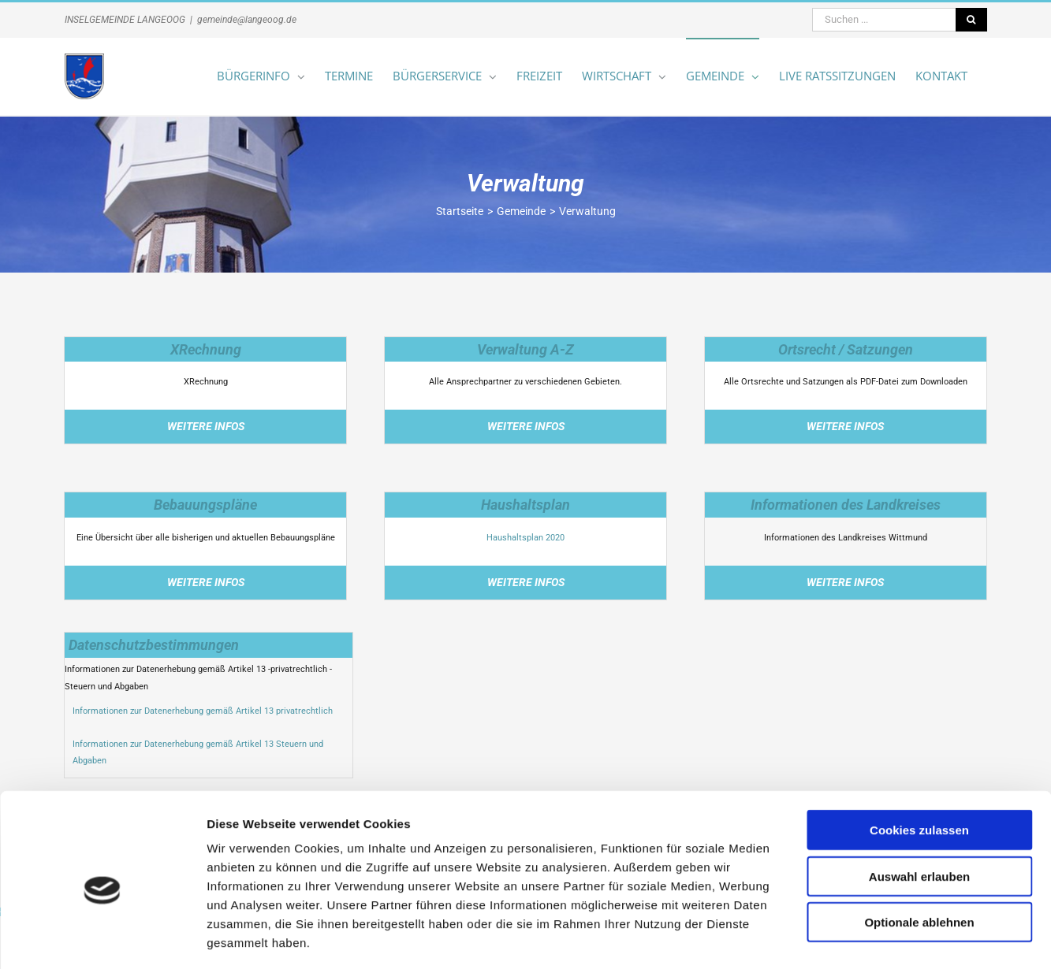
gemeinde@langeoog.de (246, 19)
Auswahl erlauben (919, 808)
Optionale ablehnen (919, 853)
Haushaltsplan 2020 (525, 538)
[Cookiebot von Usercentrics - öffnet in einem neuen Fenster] (102, 938)
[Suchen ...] (884, 20)
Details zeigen (838, 938)
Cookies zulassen (919, 761)
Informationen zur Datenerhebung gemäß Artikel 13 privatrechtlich (203, 711)
